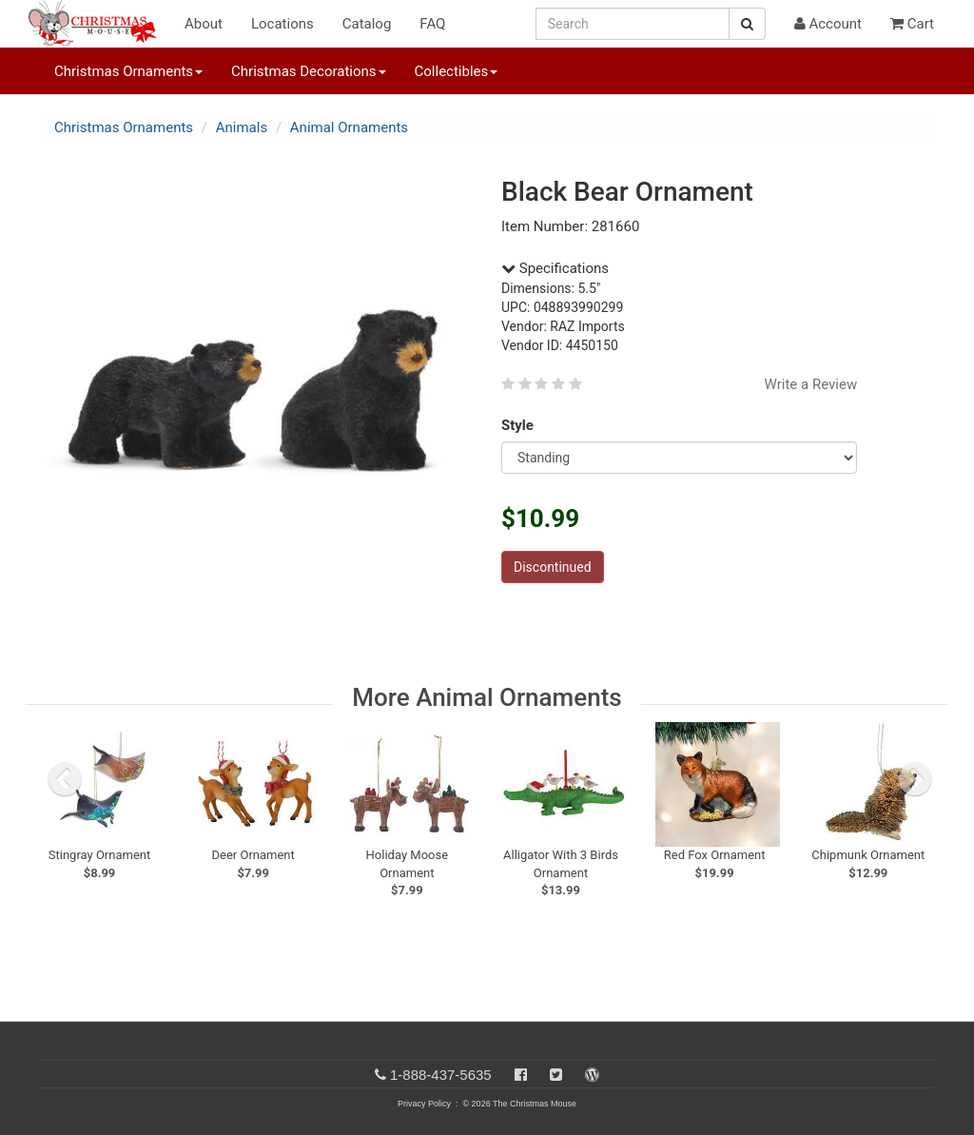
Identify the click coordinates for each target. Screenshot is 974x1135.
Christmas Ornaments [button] (128, 71)
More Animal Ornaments (486, 697)
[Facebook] (521, 1075)
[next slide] (915, 779)
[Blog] (592, 1075)
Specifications (555, 268)
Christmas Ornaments (123, 127)
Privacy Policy (424, 1103)
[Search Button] (747, 24)
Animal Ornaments (349, 127)
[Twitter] (556, 1075)
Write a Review (811, 384)
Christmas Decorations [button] (308, 71)
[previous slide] (65, 779)
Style (520, 425)
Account (828, 23)
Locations (282, 23)
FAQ (432, 23)
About (204, 23)
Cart (912, 23)
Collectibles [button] (456, 71)
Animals (241, 127)
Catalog (367, 23)
